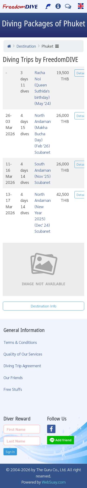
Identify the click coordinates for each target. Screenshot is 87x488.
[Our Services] (48, 6)
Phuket (50, 46)
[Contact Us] (68, 6)
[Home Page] (20, 6)
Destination (26, 46)
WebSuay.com (54, 481)
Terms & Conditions (20, 342)
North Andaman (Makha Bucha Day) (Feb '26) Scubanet (43, 133)
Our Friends (13, 377)
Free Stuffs (12, 389)
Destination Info (43, 305)
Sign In (10, 451)
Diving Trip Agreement (22, 365)
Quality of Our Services (22, 353)
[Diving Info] (58, 6)
